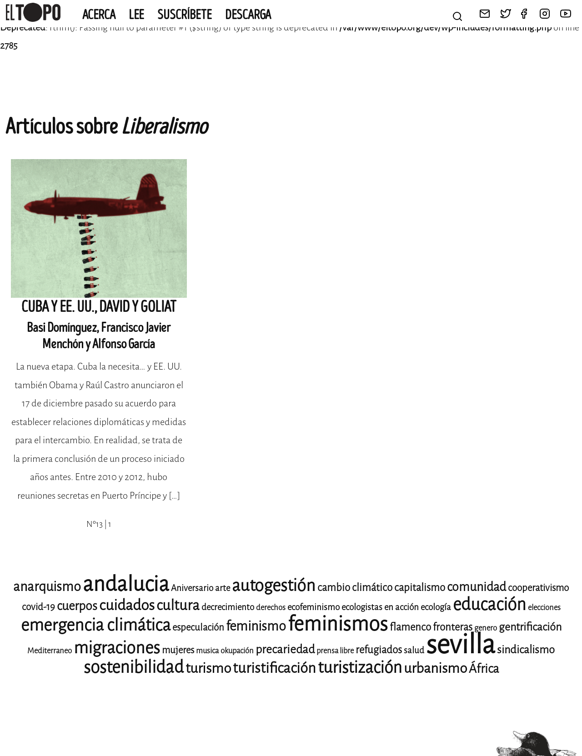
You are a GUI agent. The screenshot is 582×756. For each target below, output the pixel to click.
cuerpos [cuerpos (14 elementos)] (77, 606)
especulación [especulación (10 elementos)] (198, 627)
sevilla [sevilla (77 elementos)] (460, 644)
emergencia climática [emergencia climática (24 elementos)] (96, 625)
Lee (136, 15)
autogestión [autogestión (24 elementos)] (274, 585)
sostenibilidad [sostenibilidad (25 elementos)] (134, 667)
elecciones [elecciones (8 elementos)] (544, 607)
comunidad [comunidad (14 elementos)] (476, 587)
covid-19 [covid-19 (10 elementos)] (38, 607)
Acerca (98, 15)
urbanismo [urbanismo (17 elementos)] (435, 668)
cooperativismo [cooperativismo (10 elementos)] (538, 587)
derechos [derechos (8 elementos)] (271, 607)
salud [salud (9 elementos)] (414, 650)
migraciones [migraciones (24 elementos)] (117, 648)
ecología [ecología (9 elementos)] (436, 607)
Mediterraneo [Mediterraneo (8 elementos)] (49, 651)
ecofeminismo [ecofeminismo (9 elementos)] (313, 607)
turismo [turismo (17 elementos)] (208, 668)
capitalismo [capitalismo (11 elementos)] (419, 587)
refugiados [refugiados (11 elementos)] (379, 649)
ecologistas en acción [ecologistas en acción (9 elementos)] (380, 607)
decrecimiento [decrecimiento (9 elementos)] (227, 607)
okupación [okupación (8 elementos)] (237, 651)
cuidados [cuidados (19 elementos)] (127, 605)
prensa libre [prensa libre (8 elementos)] (335, 651)
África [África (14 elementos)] (484, 669)
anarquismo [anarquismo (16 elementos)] (47, 587)
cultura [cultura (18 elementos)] (178, 605)
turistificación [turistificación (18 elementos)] (274, 668)
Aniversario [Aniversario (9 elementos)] (192, 588)
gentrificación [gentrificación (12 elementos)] (530, 627)
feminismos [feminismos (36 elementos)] (338, 624)
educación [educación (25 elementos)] (489, 604)
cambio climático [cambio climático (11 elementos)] (354, 587)
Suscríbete (184, 15)
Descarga (248, 15)
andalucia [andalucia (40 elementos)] (126, 584)
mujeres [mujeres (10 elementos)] (178, 650)
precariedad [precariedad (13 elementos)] (285, 649)
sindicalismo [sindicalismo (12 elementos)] (526, 649)
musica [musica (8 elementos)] (207, 651)
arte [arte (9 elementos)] (222, 588)
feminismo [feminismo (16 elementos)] (256, 626)
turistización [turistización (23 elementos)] (360, 667)
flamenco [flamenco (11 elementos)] (410, 627)
